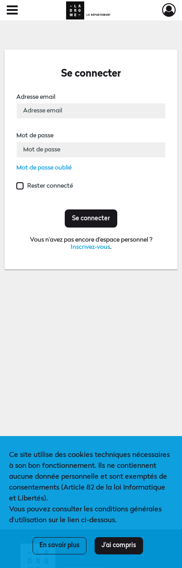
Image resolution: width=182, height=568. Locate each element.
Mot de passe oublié (44, 168)
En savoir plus (59, 545)
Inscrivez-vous (90, 247)
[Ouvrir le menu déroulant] (12, 10)
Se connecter (91, 218)
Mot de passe (34, 135)
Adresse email (35, 97)
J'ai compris (118, 545)
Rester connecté (50, 186)
